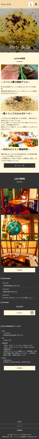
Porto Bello (19, 306)
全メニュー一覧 (19, 165)
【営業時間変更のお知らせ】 (11, 285)
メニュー (19, 426)
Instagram (19, 313)
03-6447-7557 (7, 340)
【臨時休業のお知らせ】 (10, 291)
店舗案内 (19, 270)
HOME (19, 422)
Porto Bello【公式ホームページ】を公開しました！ (18, 297)
